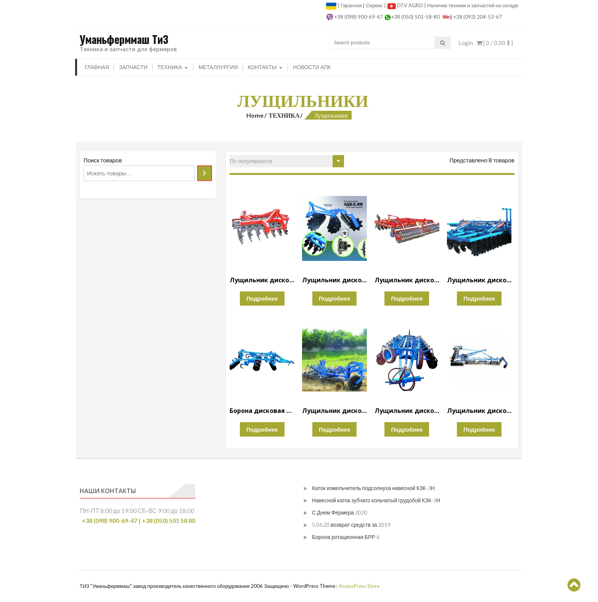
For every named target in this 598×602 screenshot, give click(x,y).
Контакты (262, 67)
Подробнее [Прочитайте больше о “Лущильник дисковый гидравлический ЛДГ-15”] (407, 429)
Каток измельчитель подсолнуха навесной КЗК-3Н (373, 488)
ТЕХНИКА (170, 67)
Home (255, 115)
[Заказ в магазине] (287, 161)
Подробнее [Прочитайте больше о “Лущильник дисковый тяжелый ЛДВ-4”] (407, 298)
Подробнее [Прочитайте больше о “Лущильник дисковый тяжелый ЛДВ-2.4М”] (334, 298)
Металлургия (218, 67)
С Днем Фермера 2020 (339, 512)
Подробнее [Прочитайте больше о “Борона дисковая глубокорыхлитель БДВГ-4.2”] (262, 429)
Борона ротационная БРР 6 (345, 537)
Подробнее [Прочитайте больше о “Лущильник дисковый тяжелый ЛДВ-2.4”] (262, 298)
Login (465, 42)
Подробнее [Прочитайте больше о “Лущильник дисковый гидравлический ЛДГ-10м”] (479, 429)
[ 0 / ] (495, 42)
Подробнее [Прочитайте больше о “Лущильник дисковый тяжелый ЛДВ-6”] (479, 298)
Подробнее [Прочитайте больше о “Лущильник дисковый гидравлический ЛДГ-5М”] (334, 429)
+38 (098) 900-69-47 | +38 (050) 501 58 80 (138, 520)
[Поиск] (204, 173)
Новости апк (312, 67)
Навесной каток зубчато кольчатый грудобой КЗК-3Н (376, 500)
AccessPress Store (359, 586)
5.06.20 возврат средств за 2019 (351, 524)
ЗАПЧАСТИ (133, 67)
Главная (97, 67)
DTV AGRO (410, 5)
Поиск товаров (103, 160)
